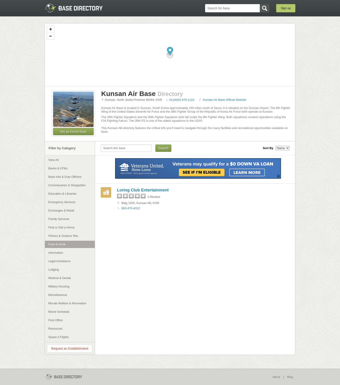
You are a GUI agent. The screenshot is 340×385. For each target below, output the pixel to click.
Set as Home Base (73, 131)
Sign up (286, 8)
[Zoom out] (50, 36)
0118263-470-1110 (181, 99)
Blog (290, 377)
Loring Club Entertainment (143, 190)
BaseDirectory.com (78, 8)
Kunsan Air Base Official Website (224, 99)
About (276, 377)
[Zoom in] (50, 29)
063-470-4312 (130, 208)
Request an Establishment (69, 348)
